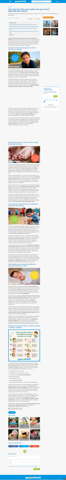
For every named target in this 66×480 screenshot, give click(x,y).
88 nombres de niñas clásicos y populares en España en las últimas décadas (54, 24)
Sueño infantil (33, 423)
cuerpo (30, 112)
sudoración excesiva (26, 181)
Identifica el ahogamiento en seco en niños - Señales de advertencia (47, 24)
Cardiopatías (11, 442)
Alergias (20, 442)
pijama (17, 367)
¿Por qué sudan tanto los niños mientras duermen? (35, 426)
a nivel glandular (32, 231)
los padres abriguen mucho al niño (20, 289)
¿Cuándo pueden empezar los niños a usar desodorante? (24, 438)
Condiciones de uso (25, 466)
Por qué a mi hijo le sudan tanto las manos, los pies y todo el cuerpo (24, 426)
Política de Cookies (33, 466)
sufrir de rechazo (23, 249)
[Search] (50, 1)
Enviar (37, 469)
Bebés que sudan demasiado (12, 438)
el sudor (18, 70)
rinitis (9, 308)
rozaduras (33, 240)
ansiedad (23, 119)
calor (30, 42)
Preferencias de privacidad (17, 466)
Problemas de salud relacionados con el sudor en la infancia (13, 426)
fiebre (24, 80)
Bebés (10, 436)
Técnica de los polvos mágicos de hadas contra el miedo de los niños (54, 32)
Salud (9, 6)
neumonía (37, 306)
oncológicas (26, 198)
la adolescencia (24, 189)
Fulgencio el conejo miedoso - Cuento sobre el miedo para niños (46, 32)
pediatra (19, 171)
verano (35, 388)
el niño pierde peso (25, 397)
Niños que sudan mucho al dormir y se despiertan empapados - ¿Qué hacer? (34, 437)
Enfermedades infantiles (13, 406)
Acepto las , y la (23, 466)
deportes (17, 256)
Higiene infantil (22, 435)
